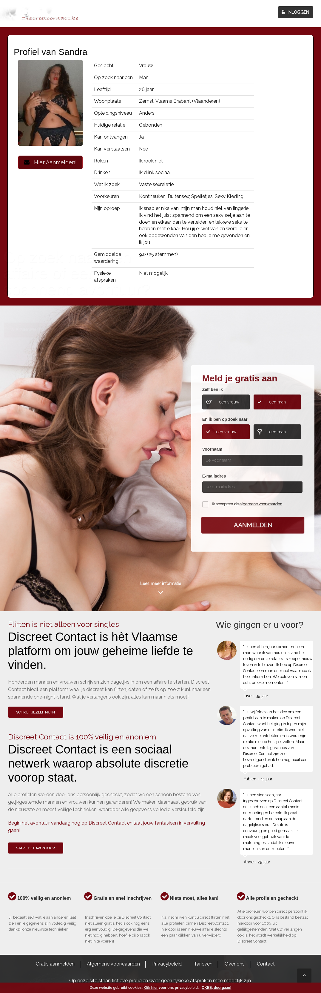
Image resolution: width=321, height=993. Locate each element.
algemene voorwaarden (261, 504)
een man (277, 402)
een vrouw (229, 402)
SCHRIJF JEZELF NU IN (35, 712)
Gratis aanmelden (55, 964)
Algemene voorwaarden (113, 964)
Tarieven (203, 964)
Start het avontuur (35, 848)
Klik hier (150, 988)
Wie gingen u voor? (33, 440)
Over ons (235, 964)
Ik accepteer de (247, 504)
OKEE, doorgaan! (216, 988)
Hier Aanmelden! (50, 162)
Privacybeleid (167, 964)
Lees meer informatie (160, 583)
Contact (266, 964)
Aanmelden (252, 525)
